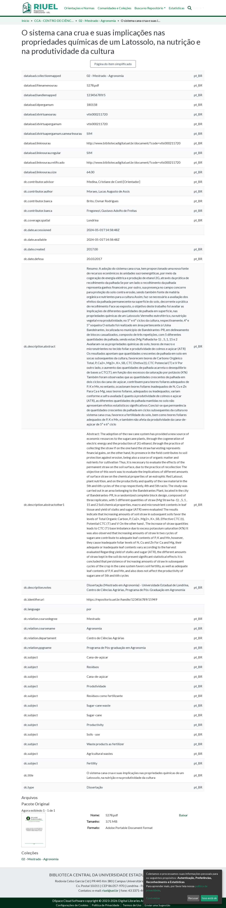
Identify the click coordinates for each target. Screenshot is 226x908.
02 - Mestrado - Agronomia (97, 20)
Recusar (193, 898)
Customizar (153, 898)
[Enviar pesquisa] (189, 8)
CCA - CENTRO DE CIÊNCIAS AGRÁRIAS (54, 20)
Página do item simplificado (113, 64)
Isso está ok (209, 898)
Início (25, 20)
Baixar (183, 815)
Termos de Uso (132, 905)
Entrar (197, 8)
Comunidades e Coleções (114, 8)
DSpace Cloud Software (68, 900)
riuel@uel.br (110, 890)
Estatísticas (176, 8)
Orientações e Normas (79, 8)
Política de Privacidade (105, 905)
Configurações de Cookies (72, 905)
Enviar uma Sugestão (157, 905)
